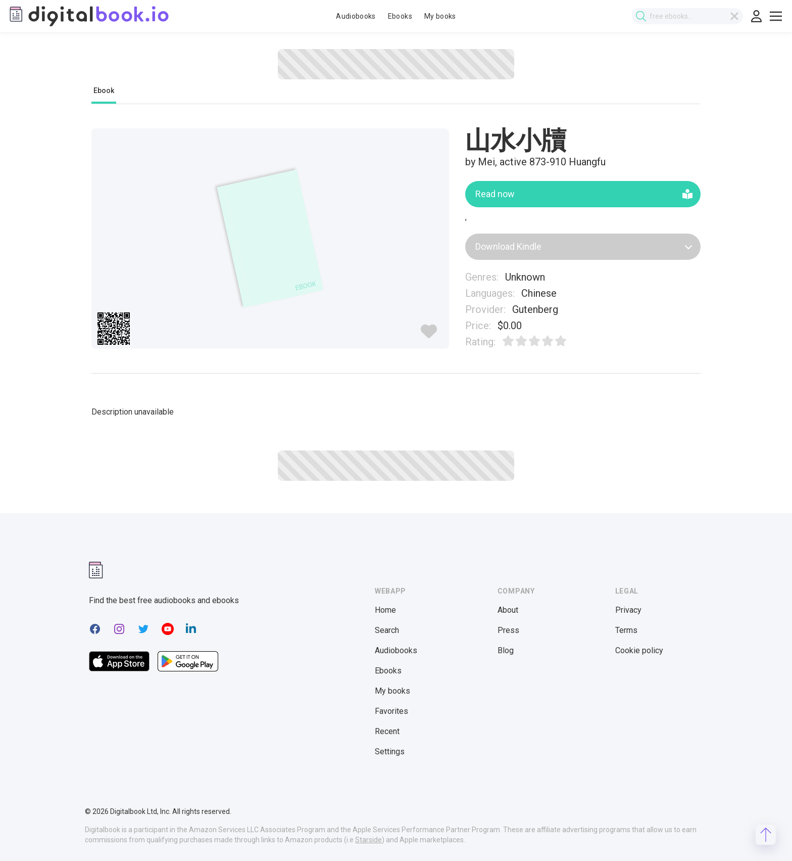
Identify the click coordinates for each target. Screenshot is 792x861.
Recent (387, 731)
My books (440, 16)
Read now (584, 194)
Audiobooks (356, 16)
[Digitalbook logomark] (96, 570)
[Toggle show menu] (776, 16)
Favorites (391, 711)
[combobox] (689, 16)
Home (385, 610)
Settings (390, 751)
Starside (368, 840)
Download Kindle (584, 246)
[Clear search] (736, 16)
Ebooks (400, 16)
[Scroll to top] (766, 835)
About (508, 610)
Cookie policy (639, 650)
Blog (506, 650)
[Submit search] (643, 16)
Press (508, 630)
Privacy (628, 610)
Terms (626, 630)
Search (387, 630)
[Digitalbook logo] (88, 16)
